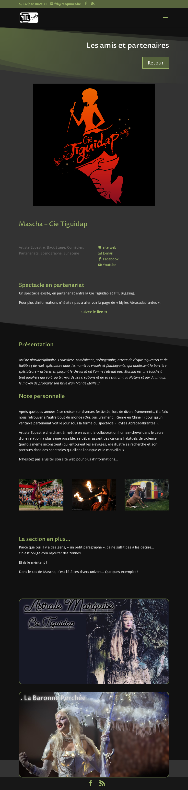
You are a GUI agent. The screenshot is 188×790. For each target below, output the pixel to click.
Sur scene (71, 253)
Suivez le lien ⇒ (94, 311)
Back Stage (56, 247)
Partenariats (29, 253)
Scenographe (51, 253)
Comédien (75, 247)
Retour (156, 62)
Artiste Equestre (32, 247)
